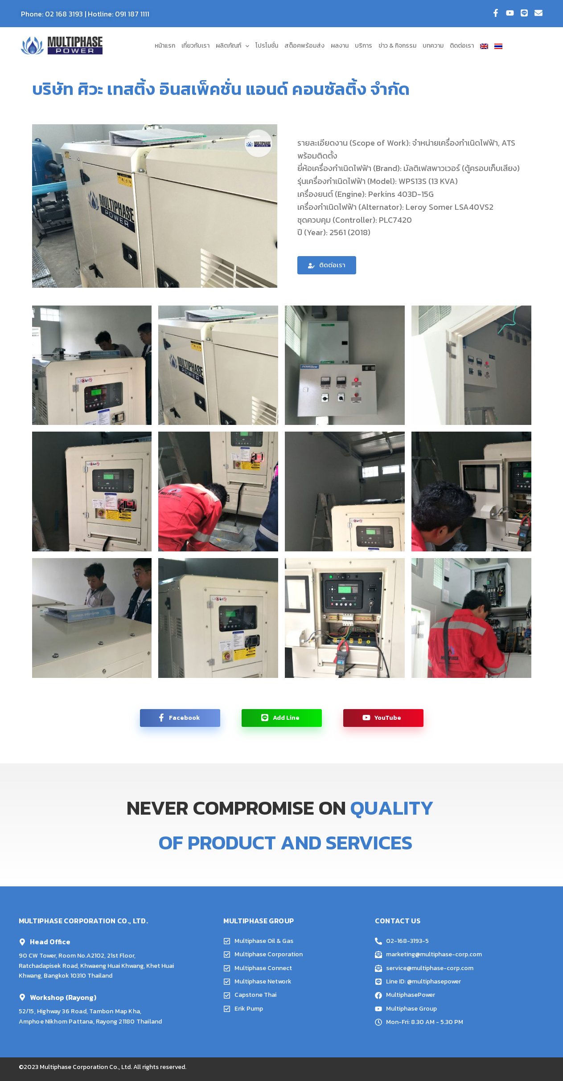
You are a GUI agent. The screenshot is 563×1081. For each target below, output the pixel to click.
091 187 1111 (132, 13)
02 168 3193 (64, 13)
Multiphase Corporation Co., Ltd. (86, 1067)
